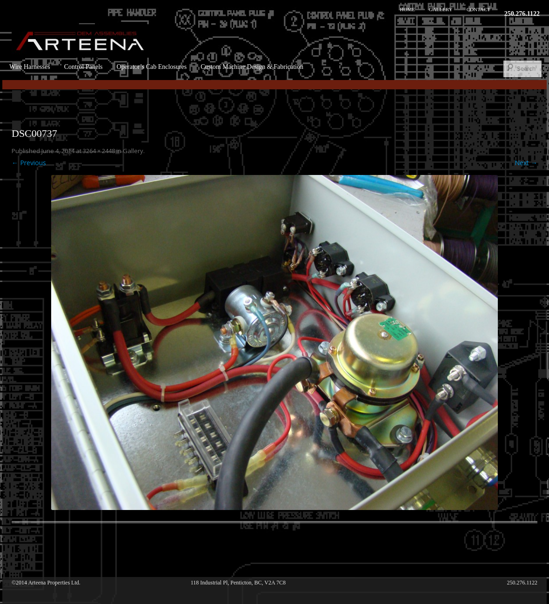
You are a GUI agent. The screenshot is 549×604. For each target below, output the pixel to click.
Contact (478, 9)
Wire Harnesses (29, 66)
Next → (526, 162)
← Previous (29, 162)
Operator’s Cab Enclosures (152, 66)
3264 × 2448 (99, 151)
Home (407, 9)
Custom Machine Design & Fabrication (252, 66)
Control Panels (83, 66)
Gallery (441, 9)
